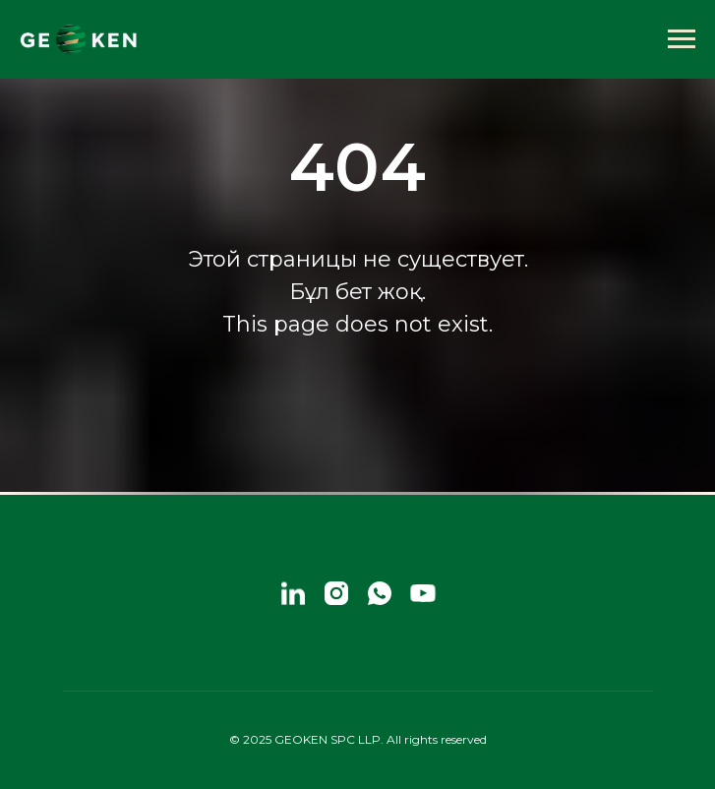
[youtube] (423, 593)
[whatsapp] (379, 593)
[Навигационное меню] (681, 39)
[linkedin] (293, 593)
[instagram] (336, 593)
